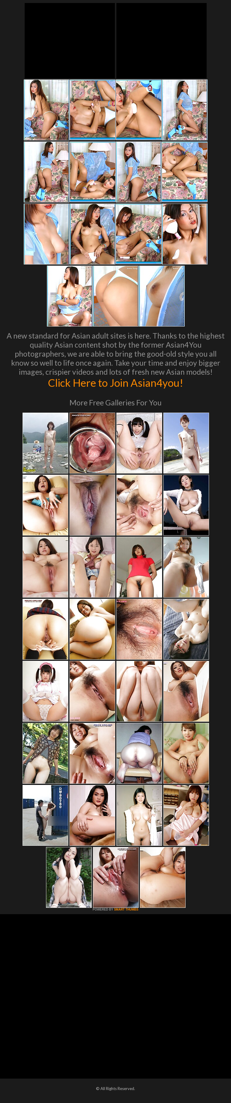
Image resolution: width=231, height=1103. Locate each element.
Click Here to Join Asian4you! (115, 382)
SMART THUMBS (126, 909)
